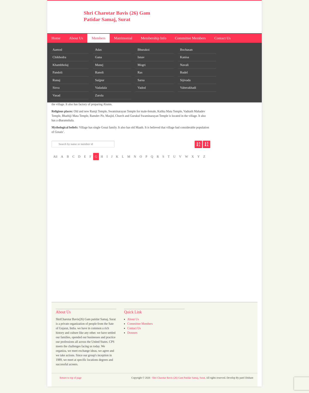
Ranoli (99, 72)
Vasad (56, 95)
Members (98, 38)
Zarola (99, 95)
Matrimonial (123, 38)
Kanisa (184, 57)
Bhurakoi (144, 49)
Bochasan (186, 49)
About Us (76, 38)
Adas (98, 49)
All (55, 156)
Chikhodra (59, 57)
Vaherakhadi (188, 87)
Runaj (56, 80)
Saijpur (99, 80)
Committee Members (190, 38)
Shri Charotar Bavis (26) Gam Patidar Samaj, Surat (178, 377)
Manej (99, 65)
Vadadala (101, 87)
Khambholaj (60, 65)
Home (56, 38)
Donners (132, 332)
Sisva (56, 87)
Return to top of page (71, 377)
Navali (184, 65)
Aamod (57, 49)
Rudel (184, 72)
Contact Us (222, 38)
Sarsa (141, 80)
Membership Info (153, 38)
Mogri (142, 65)
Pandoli (57, 72)
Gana (98, 57)
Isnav (141, 57)
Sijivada (185, 80)
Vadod (142, 87)
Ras (140, 72)
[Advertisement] (207, 16)
